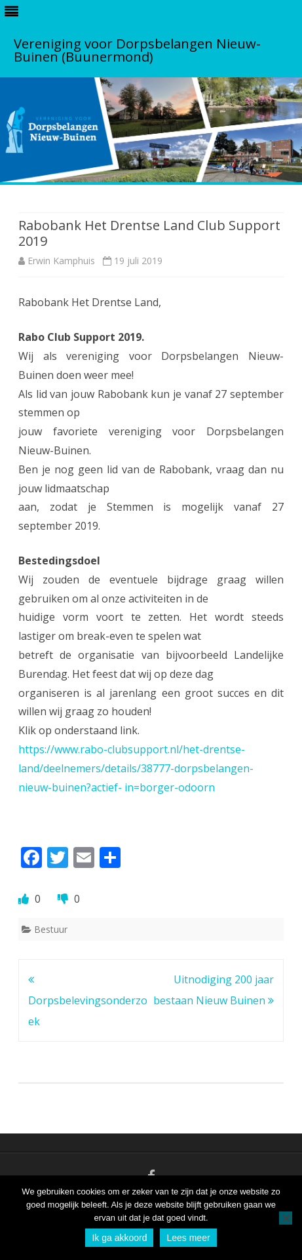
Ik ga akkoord (119, 1237)
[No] (285, 1218)
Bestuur (50, 929)
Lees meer (188, 1237)
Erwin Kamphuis (61, 260)
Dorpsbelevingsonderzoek (87, 1000)
